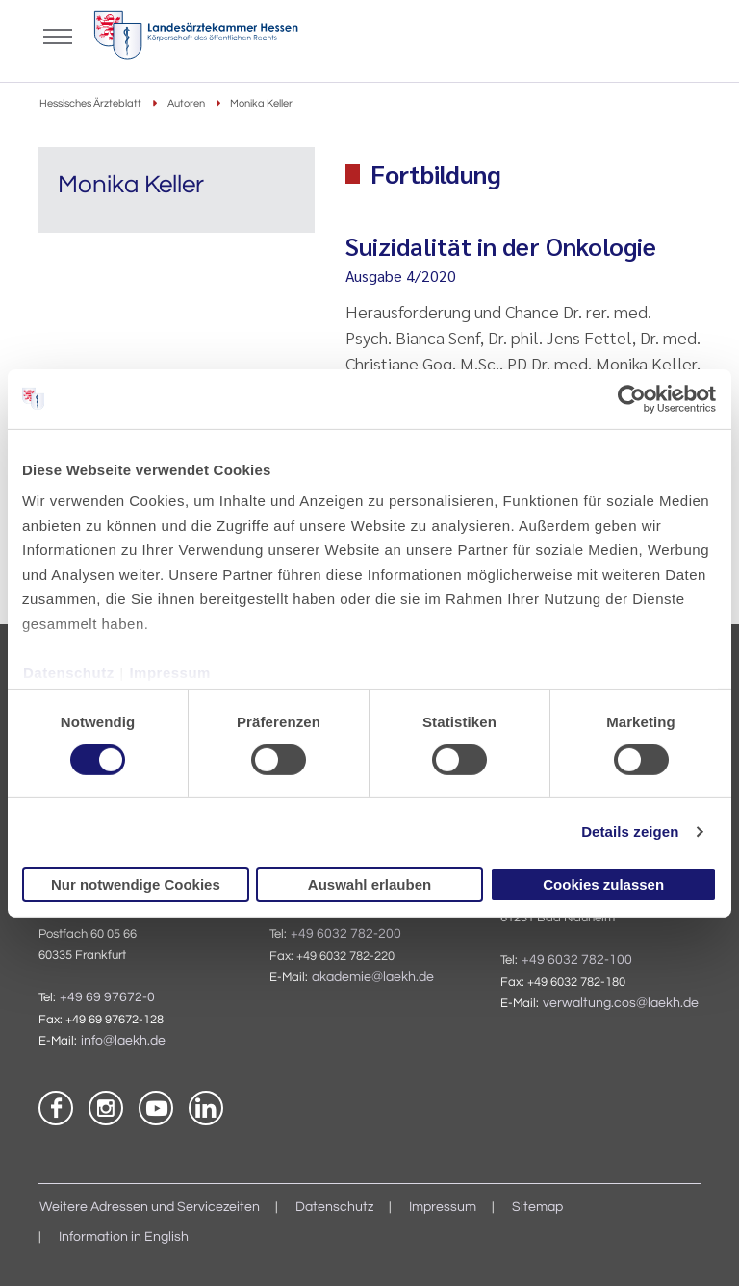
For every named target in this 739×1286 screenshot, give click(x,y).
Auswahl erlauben (369, 884)
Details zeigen (629, 831)
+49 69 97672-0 (107, 997)
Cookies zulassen (603, 884)
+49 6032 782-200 (346, 934)
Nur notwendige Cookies (135, 884)
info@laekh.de (123, 1040)
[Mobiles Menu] (57, 34)
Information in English (124, 1237)
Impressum (170, 672)
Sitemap (537, 1207)
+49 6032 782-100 (577, 960)
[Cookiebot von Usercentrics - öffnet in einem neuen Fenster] (632, 398)
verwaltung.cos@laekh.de (621, 1003)
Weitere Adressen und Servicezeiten (149, 1207)
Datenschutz (69, 672)
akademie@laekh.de (373, 977)
